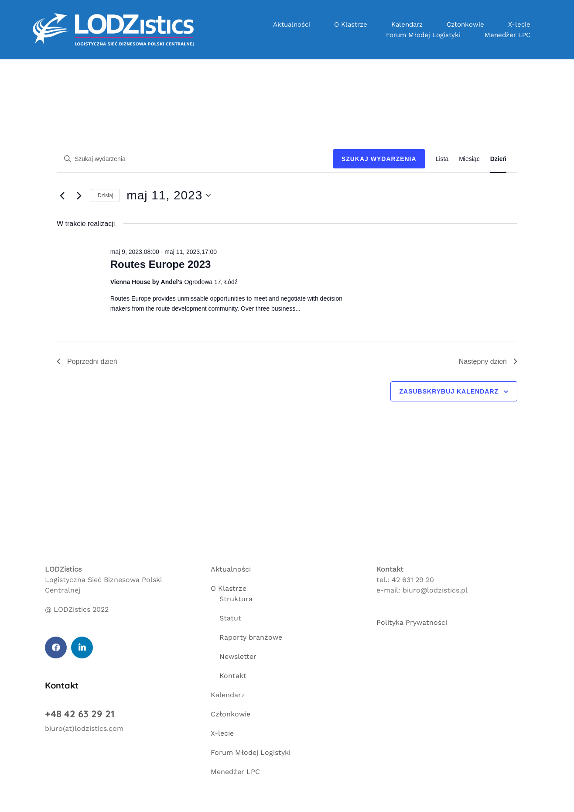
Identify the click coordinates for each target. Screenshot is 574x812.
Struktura (236, 599)
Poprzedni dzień (87, 361)
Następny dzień (488, 361)
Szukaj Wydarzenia (379, 158)
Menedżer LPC (507, 35)
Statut (230, 618)
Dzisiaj (105, 195)
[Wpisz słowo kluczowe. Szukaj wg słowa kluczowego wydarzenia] (195, 159)
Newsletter (237, 656)
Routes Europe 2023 (160, 264)
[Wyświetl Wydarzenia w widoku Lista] (442, 159)
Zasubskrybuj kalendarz (449, 391)
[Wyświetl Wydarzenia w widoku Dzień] (498, 159)
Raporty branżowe (250, 637)
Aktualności (291, 24)
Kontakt (232, 676)
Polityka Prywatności (411, 622)
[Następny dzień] (79, 195)
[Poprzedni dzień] (62, 195)
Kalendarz (407, 24)
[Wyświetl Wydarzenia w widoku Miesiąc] (469, 159)
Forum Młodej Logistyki (423, 35)
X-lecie (519, 24)
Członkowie (465, 24)
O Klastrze (350, 24)
